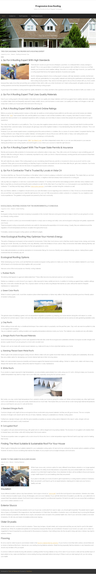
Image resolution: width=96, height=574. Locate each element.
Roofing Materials (19, 462)
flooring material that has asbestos (48, 543)
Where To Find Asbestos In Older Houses (18, 459)
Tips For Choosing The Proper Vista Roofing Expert (22, 52)
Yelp (11, 116)
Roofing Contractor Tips (22, 54)
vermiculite (52, 494)
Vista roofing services (37, 186)
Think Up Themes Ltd (13, 571)
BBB (29, 140)
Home (3, 16)
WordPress (29, 571)
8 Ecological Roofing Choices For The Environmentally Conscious (29, 206)
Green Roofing (20, 209)
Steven (13, 54)
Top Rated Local (36, 140)
